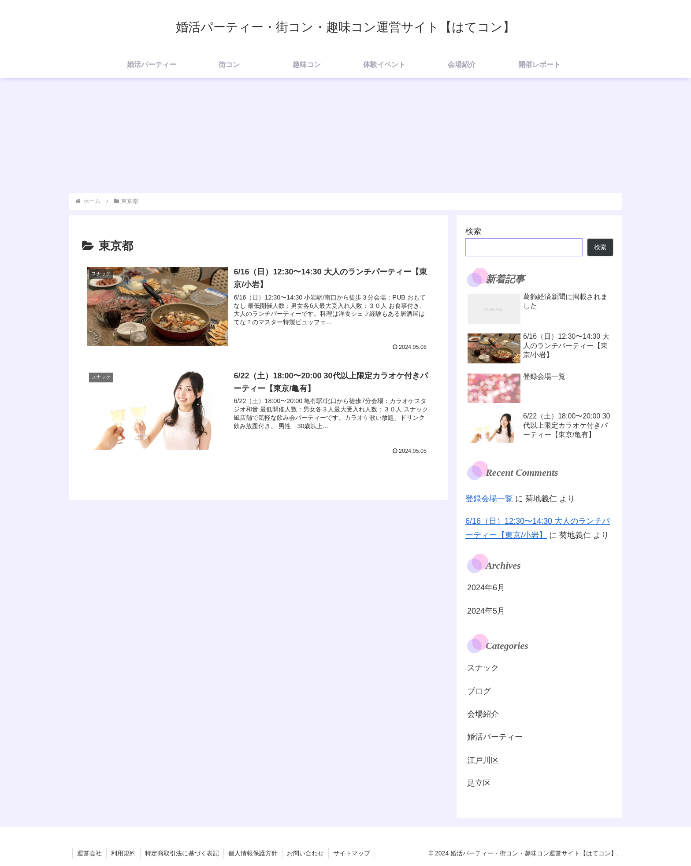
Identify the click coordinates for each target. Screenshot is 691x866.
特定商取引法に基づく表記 (182, 853)
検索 (473, 231)
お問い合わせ (305, 853)
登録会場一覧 (489, 498)
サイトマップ (351, 853)
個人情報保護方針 (253, 853)
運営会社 (89, 853)
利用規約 (123, 853)
